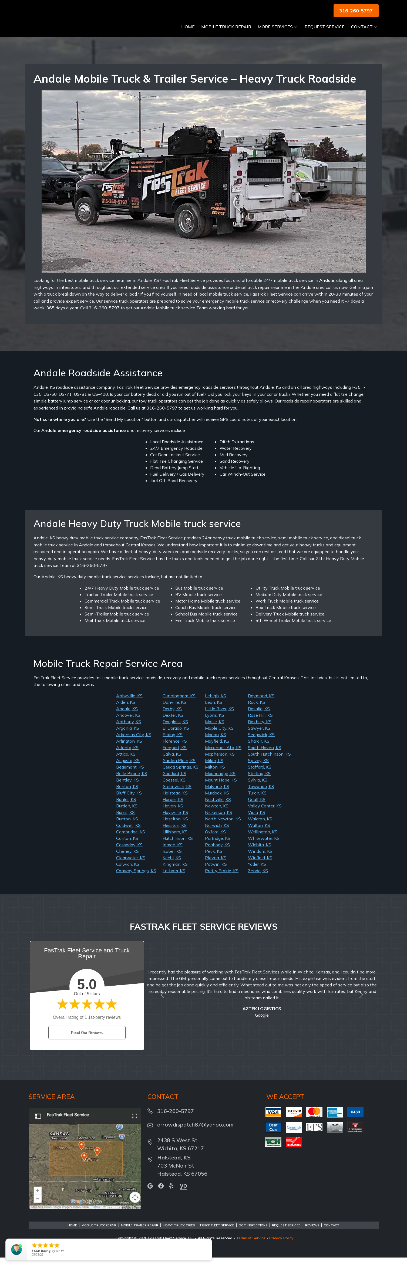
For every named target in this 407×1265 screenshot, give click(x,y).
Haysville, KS (175, 819)
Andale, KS (127, 715)
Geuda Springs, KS (181, 773)
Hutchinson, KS (178, 845)
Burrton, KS (127, 825)
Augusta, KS (128, 767)
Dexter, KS (173, 722)
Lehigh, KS (215, 702)
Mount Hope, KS (221, 786)
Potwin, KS (216, 871)
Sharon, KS (259, 747)
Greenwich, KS (177, 793)
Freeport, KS (175, 754)
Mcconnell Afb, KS (223, 754)
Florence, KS (175, 747)
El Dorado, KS (176, 735)
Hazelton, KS (175, 825)
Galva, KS (172, 760)
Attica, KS (126, 760)
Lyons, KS (214, 722)
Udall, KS (256, 806)
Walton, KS (259, 832)
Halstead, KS (175, 799)
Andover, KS (128, 722)
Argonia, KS (127, 735)
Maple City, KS (219, 735)
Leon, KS (213, 709)
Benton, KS (127, 793)
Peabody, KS (217, 851)
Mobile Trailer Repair (139, 1232)
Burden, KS (126, 812)
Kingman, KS (175, 871)
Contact (364, 33)
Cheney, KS (127, 858)
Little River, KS (219, 715)
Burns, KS (125, 819)
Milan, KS (214, 767)
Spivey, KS (258, 767)
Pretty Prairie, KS (221, 877)
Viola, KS (256, 819)
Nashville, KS (218, 806)
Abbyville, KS (129, 702)
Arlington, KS (129, 747)
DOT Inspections (253, 1232)
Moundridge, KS (220, 780)
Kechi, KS (172, 864)
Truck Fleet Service (216, 1232)
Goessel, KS (174, 786)
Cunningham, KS (179, 702)
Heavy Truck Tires (179, 1232)
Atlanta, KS (127, 754)
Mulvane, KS (217, 793)
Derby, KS (172, 715)
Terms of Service (250, 1244)
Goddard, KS (174, 780)
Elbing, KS (173, 741)
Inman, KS (173, 851)
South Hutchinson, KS (269, 760)
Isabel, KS (172, 858)
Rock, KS (256, 709)
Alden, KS (125, 709)
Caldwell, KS (128, 832)
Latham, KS (174, 877)
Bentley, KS (127, 786)
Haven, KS (173, 812)
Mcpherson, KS (220, 760)
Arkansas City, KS (133, 741)
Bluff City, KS (129, 799)
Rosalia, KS (259, 715)
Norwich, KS (217, 832)
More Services (278, 33)
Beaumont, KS (130, 773)
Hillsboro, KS (175, 838)
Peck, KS (213, 858)
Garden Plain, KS (179, 767)
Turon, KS (257, 799)
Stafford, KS (259, 773)
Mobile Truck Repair (226, 33)
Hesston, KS (175, 832)
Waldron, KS (260, 825)
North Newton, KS (223, 825)
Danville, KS (174, 709)
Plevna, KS (215, 864)
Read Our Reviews (87, 1039)
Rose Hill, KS (260, 722)
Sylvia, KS (257, 786)
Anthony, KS (128, 728)
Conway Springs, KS (136, 877)
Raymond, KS (261, 702)
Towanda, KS (261, 793)
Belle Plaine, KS (131, 780)
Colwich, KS (127, 871)
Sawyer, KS (259, 735)
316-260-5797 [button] (356, 11)
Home (188, 33)
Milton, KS (215, 773)
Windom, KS (260, 858)
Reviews (312, 1232)
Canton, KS (127, 845)
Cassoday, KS (129, 851)
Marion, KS (215, 741)
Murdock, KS (217, 799)
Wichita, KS (259, 851)
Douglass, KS (175, 728)
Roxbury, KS (259, 728)
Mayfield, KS (217, 747)
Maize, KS (214, 728)
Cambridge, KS (130, 838)
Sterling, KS (259, 780)
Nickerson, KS (218, 819)
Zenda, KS (258, 877)
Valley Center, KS (265, 812)
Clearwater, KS (130, 864)
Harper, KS (173, 806)
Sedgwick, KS (261, 741)
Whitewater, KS (264, 845)
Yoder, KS (257, 871)
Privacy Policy (281, 1244)
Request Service (325, 33)
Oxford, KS (215, 838)
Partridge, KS (217, 845)
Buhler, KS (126, 806)
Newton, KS (216, 812)
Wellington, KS (262, 838)
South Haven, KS (264, 754)
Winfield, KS (260, 864)
